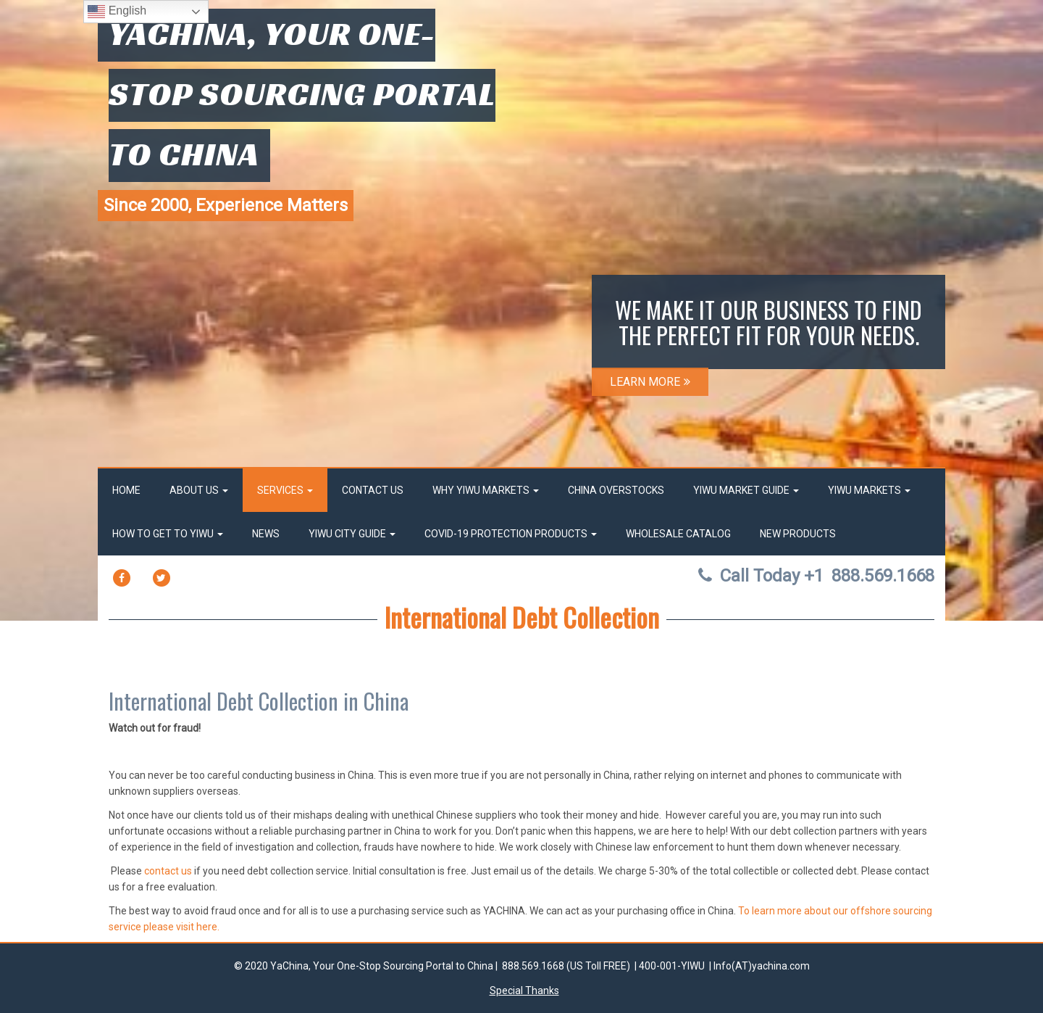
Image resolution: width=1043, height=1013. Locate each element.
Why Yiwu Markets (485, 490)
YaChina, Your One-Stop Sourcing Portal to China (302, 93)
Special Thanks (524, 990)
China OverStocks (616, 490)
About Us (198, 490)
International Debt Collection (522, 617)
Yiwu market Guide (746, 490)
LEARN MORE (650, 382)
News (266, 533)
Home (126, 490)
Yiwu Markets (869, 490)
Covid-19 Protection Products (510, 533)
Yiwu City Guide (352, 533)
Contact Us (372, 490)
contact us (168, 871)
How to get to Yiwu (167, 533)
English (117, 11)
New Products (798, 533)
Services (285, 490)
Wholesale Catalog (678, 533)
